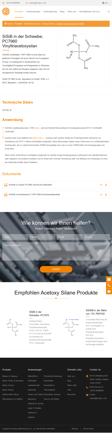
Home (10, 24)
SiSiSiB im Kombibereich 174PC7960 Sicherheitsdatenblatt (32, 195)
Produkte (19, 11)
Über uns (72, 11)
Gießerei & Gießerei (32, 415)
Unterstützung (50, 11)
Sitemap (75, 429)
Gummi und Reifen (51, 399)
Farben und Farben (35, 395)
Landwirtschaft (33, 386)
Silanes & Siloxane (32, 24)
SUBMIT (56, 269)
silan (37, 128)
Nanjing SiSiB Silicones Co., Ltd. (24, 429)
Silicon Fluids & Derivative (12, 381)
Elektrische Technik (35, 404)
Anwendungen (33, 11)
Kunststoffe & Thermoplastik (49, 388)
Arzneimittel (48, 381)
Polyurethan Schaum (52, 395)
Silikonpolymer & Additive (12, 399)
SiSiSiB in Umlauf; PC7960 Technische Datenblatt (28, 185)
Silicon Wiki (72, 386)
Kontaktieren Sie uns (90, 11)
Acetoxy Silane (48, 24)
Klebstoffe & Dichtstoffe (33, 378)
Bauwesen (32, 399)
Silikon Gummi (8, 386)
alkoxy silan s (38, 138)
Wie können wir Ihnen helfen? (56, 223)
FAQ (69, 390)
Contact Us (95, 370)
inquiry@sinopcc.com (37, 3)
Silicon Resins (8, 390)
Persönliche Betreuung (53, 376)
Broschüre (71, 395)
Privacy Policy (88, 429)
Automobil (32, 390)
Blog (62, 11)
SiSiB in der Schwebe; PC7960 (70, 24)
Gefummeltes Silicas (10, 395)
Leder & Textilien (34, 408)
